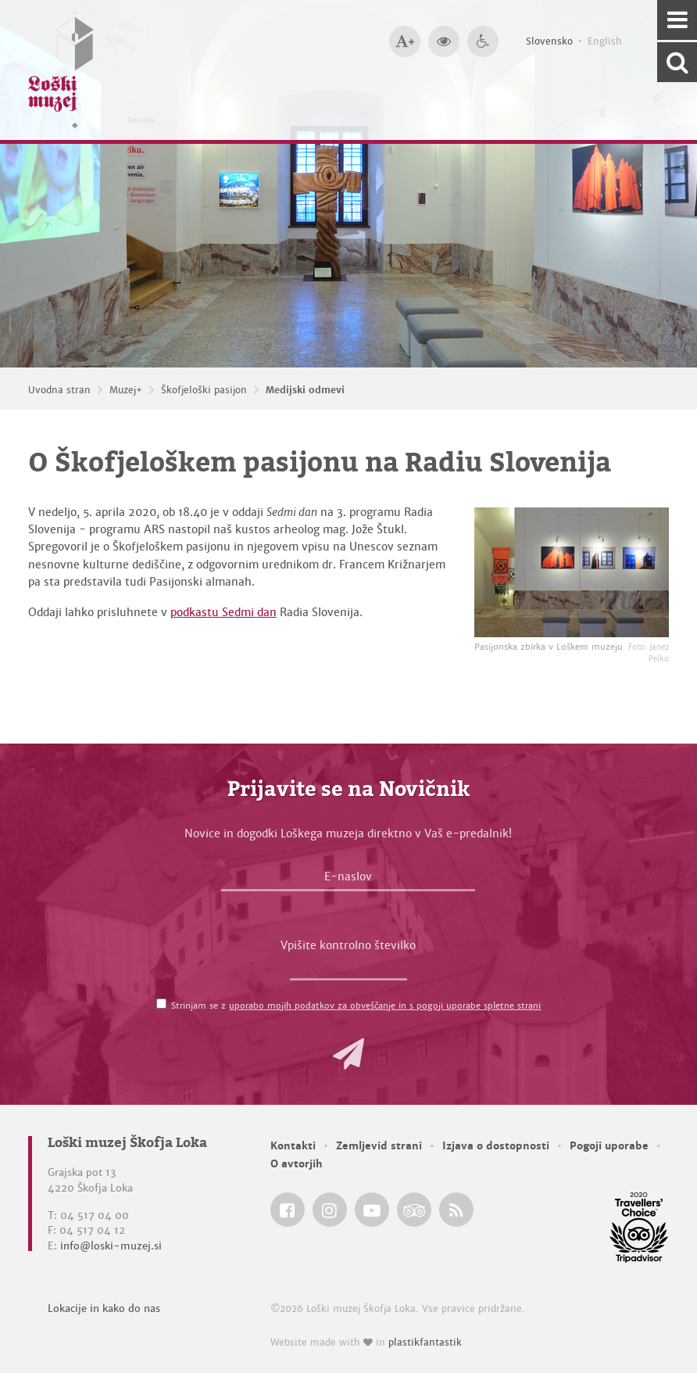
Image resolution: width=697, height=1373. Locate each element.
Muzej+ (125, 390)
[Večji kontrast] (443, 41)
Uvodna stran (59, 390)
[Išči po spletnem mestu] (677, 62)
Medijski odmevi (305, 390)
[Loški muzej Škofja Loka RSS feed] (456, 1209)
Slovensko (549, 41)
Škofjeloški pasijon (204, 390)
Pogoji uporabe (609, 1146)
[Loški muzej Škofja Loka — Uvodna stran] (61, 70)
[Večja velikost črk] (404, 41)
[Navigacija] (677, 20)
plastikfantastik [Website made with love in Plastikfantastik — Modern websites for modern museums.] (425, 1342)
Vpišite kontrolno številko (348, 945)
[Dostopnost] (483, 41)
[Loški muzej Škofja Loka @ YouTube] (372, 1209)
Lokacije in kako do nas (104, 1308)
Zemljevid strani (379, 1146)
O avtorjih (296, 1163)
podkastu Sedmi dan (223, 612)
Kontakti (293, 1146)
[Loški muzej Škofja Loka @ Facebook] (287, 1209)
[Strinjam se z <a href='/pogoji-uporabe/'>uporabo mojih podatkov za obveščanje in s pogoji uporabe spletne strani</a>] (161, 1003)
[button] (348, 1054)
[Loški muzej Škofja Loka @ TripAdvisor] (414, 1209)
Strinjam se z (356, 1005)
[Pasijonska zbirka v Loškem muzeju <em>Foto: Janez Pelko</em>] (572, 572)
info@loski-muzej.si (111, 1246)
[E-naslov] (348, 880)
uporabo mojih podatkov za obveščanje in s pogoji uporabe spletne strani (385, 1005)
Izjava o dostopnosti (495, 1146)
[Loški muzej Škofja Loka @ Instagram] (330, 1209)
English (605, 41)
